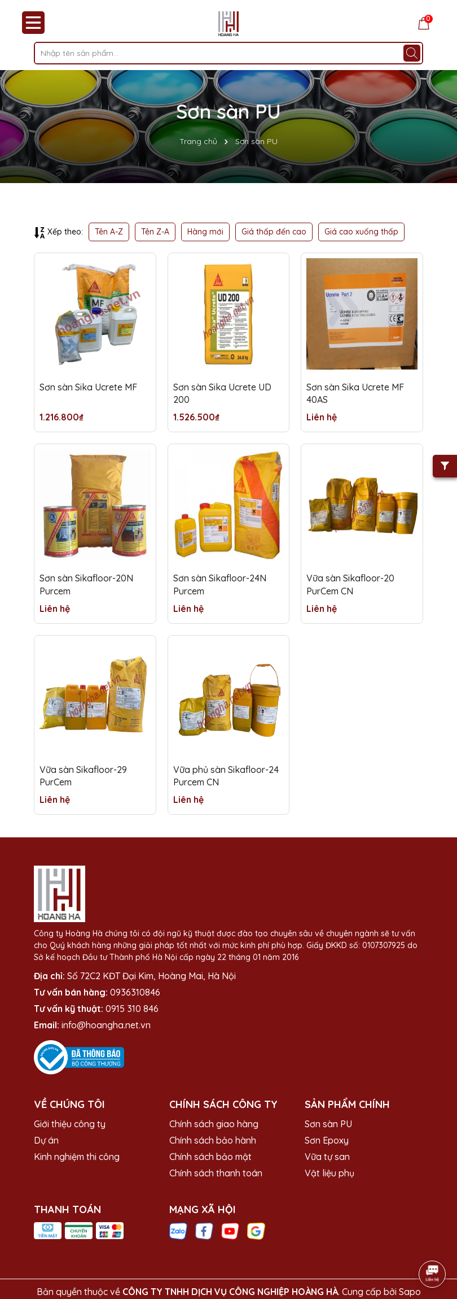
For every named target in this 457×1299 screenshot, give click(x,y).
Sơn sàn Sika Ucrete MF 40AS (355, 393)
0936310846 (135, 992)
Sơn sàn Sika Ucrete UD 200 (222, 393)
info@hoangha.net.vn (106, 1025)
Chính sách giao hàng (213, 1123)
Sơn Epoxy (327, 1140)
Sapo (410, 1291)
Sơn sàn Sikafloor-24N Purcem (219, 584)
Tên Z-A (155, 232)
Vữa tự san (327, 1156)
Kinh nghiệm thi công (77, 1156)
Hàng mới (205, 232)
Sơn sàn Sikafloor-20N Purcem (86, 584)
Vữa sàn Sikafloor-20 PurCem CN (350, 584)
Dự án (46, 1140)
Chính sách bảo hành (212, 1140)
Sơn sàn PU (328, 1123)
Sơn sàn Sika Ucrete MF (88, 387)
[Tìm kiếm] (411, 53)
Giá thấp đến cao (273, 232)
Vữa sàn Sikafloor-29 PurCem (83, 776)
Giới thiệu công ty (70, 1123)
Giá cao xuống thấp (361, 232)
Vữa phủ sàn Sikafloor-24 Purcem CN (226, 776)
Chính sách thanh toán (215, 1173)
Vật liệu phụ (329, 1173)
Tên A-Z (109, 232)
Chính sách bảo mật (210, 1156)
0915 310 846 (132, 1008)
